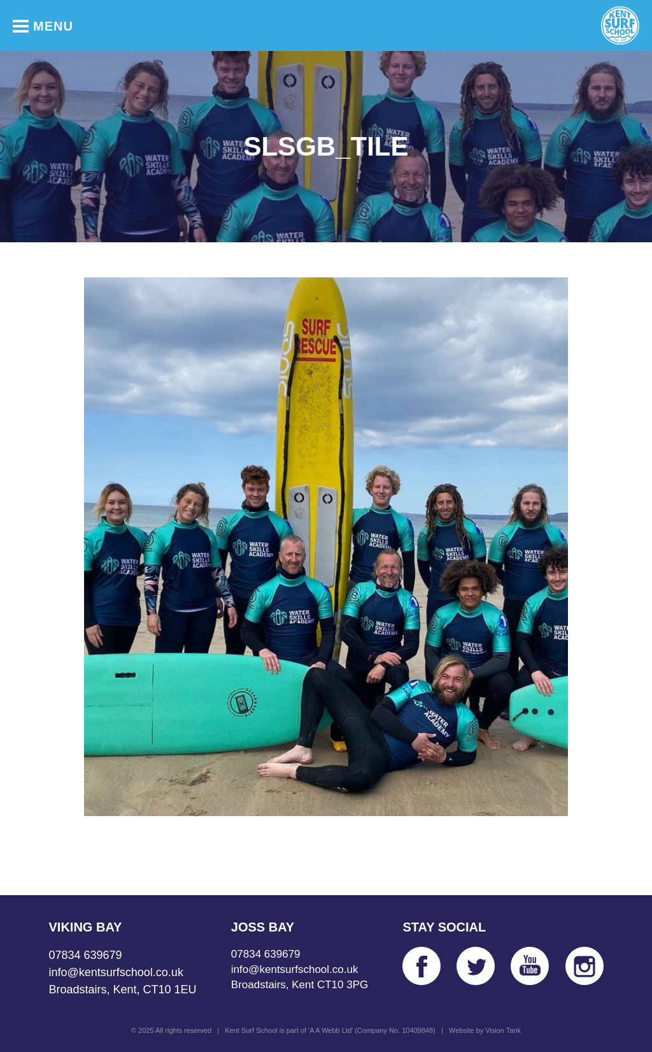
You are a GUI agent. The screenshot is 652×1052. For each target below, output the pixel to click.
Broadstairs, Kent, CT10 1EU (123, 989)
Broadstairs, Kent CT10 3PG (299, 985)
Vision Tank (503, 1030)
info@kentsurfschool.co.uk (116, 972)
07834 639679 (85, 955)
